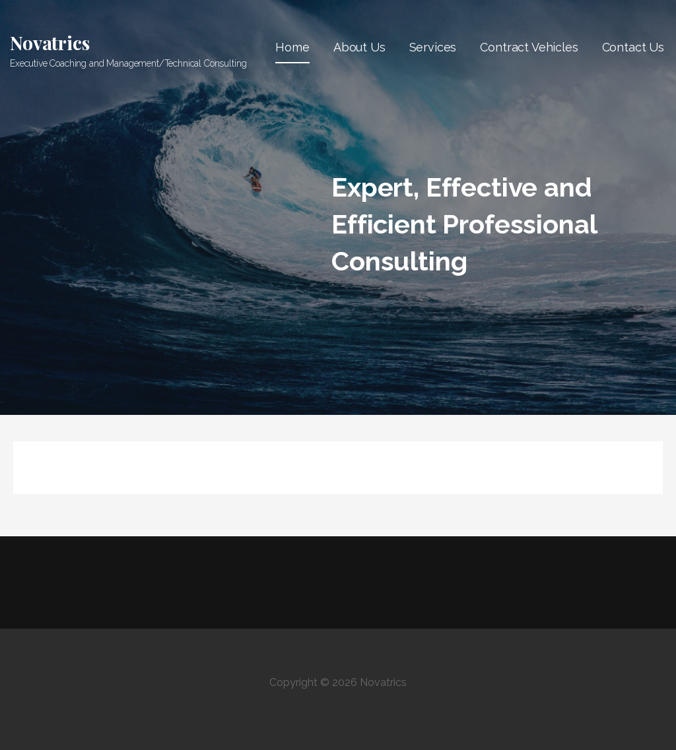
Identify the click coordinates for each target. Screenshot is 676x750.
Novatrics (50, 42)
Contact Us (633, 47)
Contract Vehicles (529, 47)
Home (292, 47)
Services (433, 47)
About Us (359, 47)
